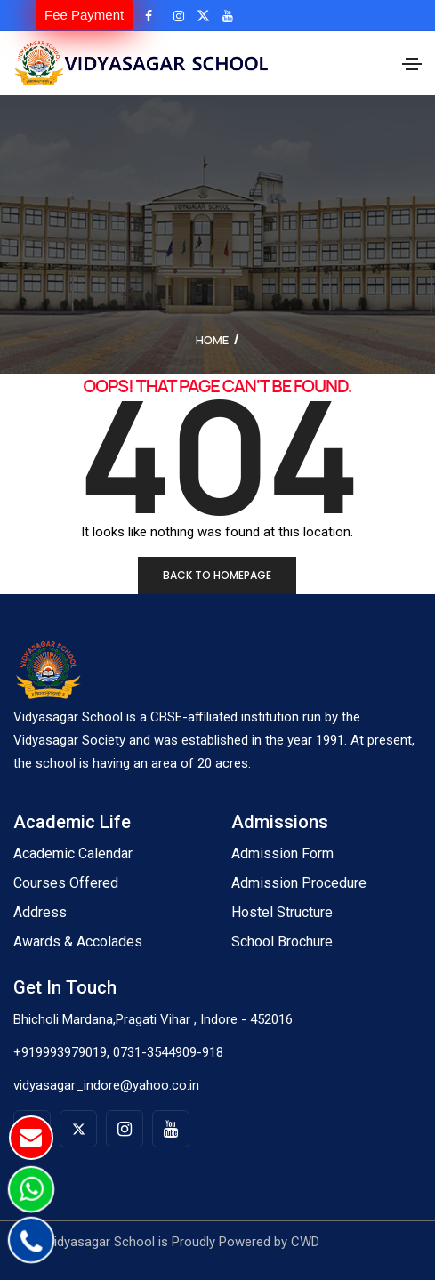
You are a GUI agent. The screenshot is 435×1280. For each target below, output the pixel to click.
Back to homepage (217, 575)
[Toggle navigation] (412, 64)
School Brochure (282, 941)
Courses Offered (65, 882)
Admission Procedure (299, 882)
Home (212, 340)
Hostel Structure (282, 912)
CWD (305, 1242)
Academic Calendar (73, 853)
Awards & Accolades (77, 941)
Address (40, 912)
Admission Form (282, 853)
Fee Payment (84, 14)
